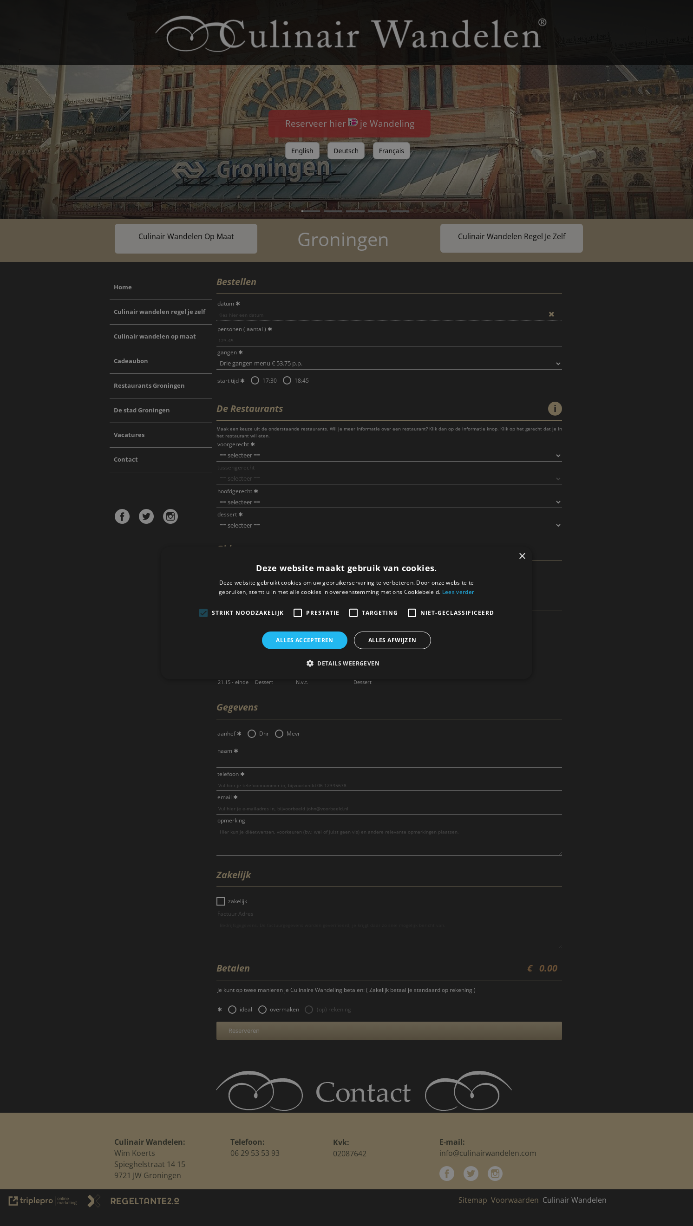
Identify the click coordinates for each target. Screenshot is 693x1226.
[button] (346, 663)
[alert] (346, 613)
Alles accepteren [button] (304, 640)
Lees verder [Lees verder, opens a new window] (458, 592)
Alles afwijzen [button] (392, 640)
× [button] (521, 556)
